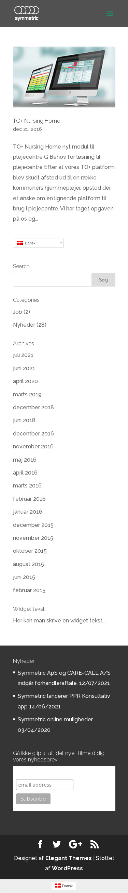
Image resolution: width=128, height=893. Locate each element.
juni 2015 (24, 577)
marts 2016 (27, 485)
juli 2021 (23, 355)
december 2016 (33, 433)
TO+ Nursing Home (36, 121)
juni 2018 (24, 420)
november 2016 (33, 446)
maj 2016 (25, 460)
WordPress (67, 868)
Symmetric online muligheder (55, 719)
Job (17, 312)
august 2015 (28, 564)
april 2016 (25, 472)
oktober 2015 (30, 551)
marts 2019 (27, 394)
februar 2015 (29, 590)
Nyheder (24, 325)
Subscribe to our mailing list (52, 772)
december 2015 (33, 525)
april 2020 (25, 381)
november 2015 (33, 538)
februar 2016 (29, 499)
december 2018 (33, 407)
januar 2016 (27, 512)
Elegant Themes (68, 858)
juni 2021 (24, 368)
